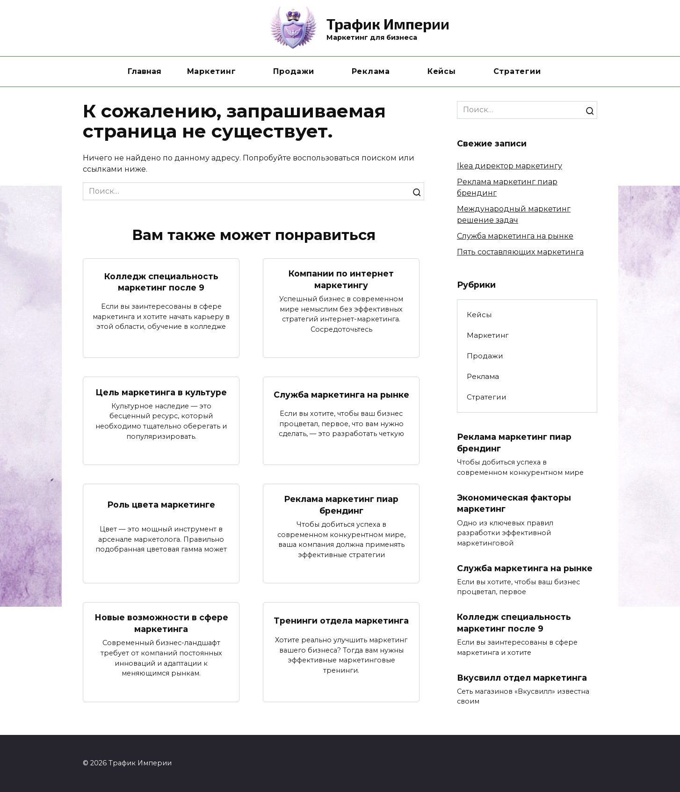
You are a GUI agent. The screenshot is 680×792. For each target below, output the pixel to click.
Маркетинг (211, 71)
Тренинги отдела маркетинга (341, 620)
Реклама (371, 71)
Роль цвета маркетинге (161, 504)
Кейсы (441, 71)
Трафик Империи (387, 23)
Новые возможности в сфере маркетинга (161, 623)
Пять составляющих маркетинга (520, 251)
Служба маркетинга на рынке (341, 395)
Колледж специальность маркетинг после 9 (161, 281)
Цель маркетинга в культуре (161, 392)
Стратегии (517, 71)
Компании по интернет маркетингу (341, 279)
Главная (144, 71)
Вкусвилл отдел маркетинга (522, 678)
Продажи (293, 71)
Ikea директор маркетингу (509, 165)
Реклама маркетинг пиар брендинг (341, 505)
